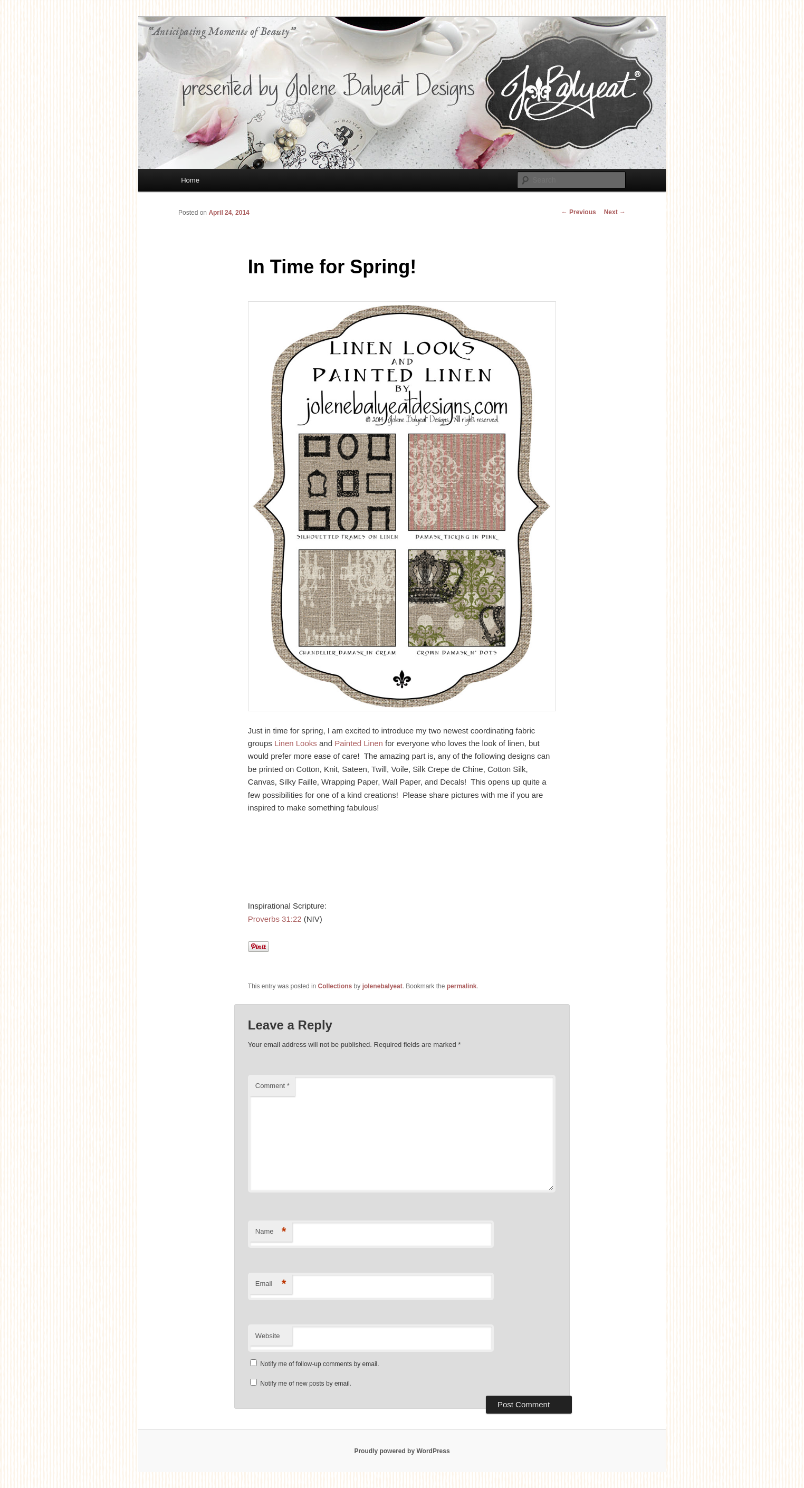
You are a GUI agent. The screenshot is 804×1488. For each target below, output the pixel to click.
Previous (578, 212)
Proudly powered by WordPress (401, 1451)
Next (615, 212)
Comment (272, 1086)
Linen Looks (295, 743)
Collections (335, 986)
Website (267, 1336)
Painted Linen (358, 743)
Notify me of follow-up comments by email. (319, 1364)
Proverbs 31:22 (275, 918)
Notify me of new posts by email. (305, 1383)
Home (190, 180)
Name (270, 1231)
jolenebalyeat (382, 986)
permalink (462, 986)
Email (270, 1284)
